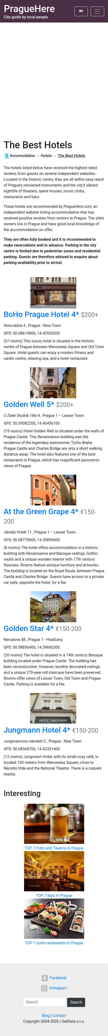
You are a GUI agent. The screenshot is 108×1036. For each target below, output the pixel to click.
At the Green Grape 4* (41, 511)
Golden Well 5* (29, 404)
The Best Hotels (71, 155)
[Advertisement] (54, 79)
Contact (59, 1015)
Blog (46, 1015)
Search (76, 1002)
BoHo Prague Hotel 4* (41, 314)
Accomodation (22, 155)
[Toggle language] (81, 11)
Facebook (54, 978)
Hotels (46, 155)
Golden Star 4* (29, 628)
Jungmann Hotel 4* (37, 730)
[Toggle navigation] (97, 11)
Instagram (54, 988)
